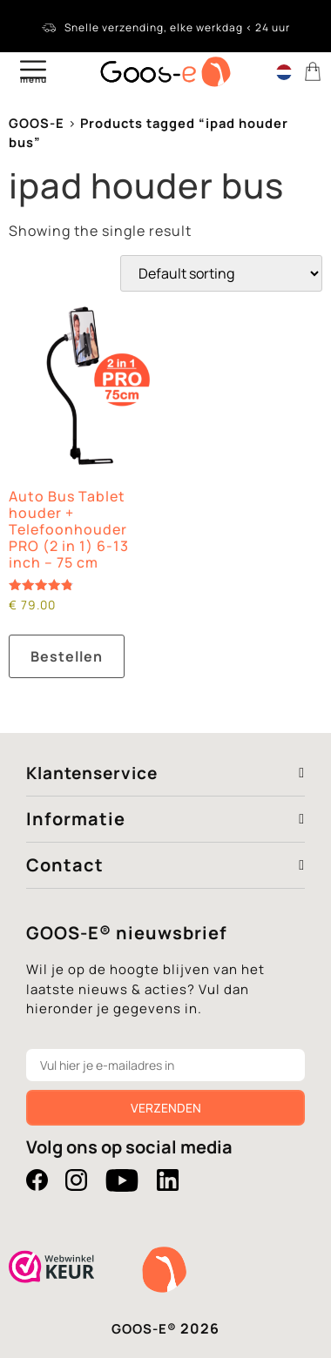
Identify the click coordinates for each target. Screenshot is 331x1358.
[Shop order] (221, 273)
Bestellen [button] (66, 656)
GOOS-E (36, 122)
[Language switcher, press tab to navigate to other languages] (284, 71)
